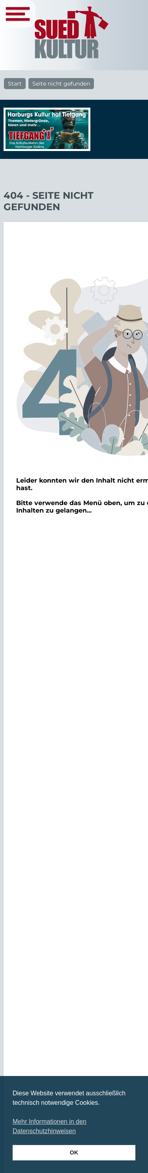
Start (15, 83)
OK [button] (74, 1152)
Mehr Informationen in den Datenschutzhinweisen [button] (49, 1126)
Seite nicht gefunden (61, 83)
